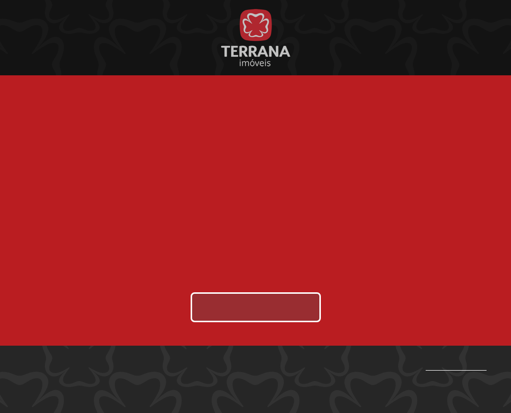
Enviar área (256, 307)
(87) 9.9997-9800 (456, 367)
